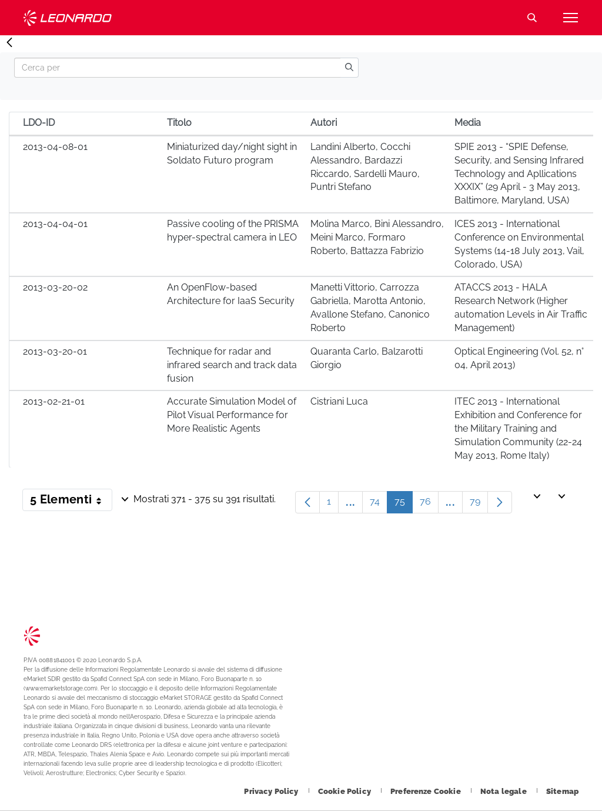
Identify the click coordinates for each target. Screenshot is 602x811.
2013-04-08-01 (55, 146)
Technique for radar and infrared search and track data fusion (232, 365)
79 (479, 504)
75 (403, 504)
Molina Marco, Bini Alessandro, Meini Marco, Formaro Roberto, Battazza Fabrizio (377, 237)
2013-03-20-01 (55, 351)
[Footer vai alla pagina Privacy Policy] (272, 791)
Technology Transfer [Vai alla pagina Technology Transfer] (68, 18)
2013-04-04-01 (55, 223)
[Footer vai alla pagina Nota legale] (504, 791)
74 (378, 504)
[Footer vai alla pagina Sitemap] (562, 791)
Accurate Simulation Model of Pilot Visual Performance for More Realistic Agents (231, 415)
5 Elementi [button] (71, 501)
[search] (349, 68)
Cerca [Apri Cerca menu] (532, 17)
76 (429, 504)
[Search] (177, 68)
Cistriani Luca (339, 401)
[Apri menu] (570, 17)
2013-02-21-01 (54, 401)
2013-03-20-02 (55, 287)
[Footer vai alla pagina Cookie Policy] (345, 791)
